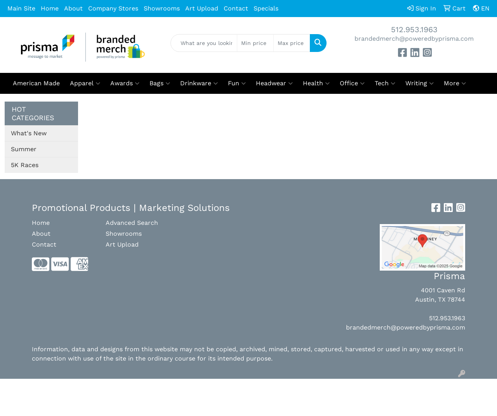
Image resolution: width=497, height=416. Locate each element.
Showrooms (162, 8)
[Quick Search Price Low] (255, 43)
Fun (237, 83)
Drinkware (199, 83)
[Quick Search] (204, 43)
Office (352, 83)
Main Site (21, 8)
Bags (159, 83)
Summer (23, 149)
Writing (419, 83)
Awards (124, 83)
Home (50, 8)
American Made (36, 83)
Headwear (274, 83)
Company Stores (113, 8)
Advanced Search (132, 222)
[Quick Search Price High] (291, 43)
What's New (29, 133)
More (455, 83)
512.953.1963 (414, 29)
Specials (266, 8)
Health (316, 83)
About (73, 8)
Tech (385, 83)
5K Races (24, 165)
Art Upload (201, 8)
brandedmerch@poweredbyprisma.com (414, 38)
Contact (236, 8)
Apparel (85, 83)
